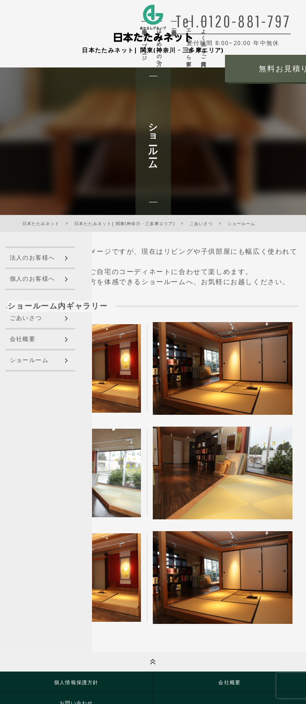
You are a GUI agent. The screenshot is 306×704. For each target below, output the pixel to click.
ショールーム (29, 360)
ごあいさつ (26, 318)
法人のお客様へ (32, 258)
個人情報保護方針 (76, 682)
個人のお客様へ (32, 279)
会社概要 (23, 339)
